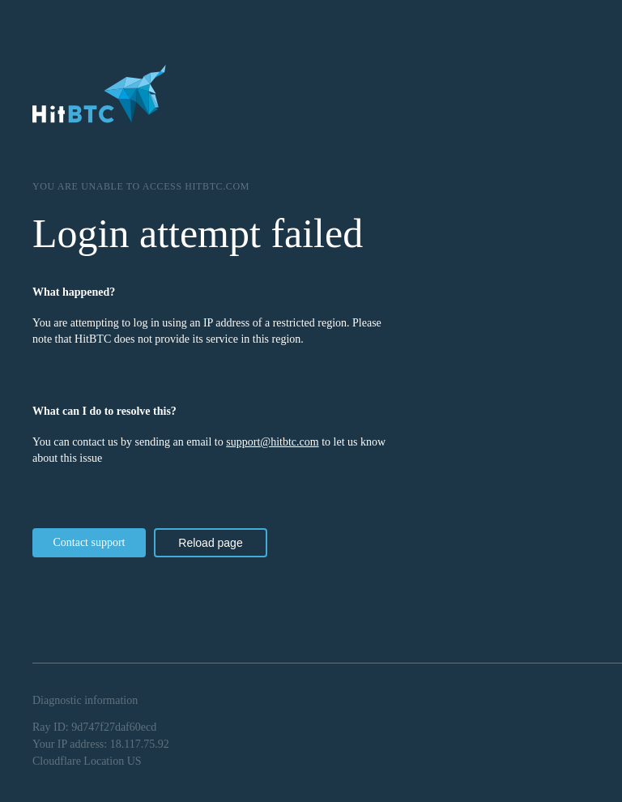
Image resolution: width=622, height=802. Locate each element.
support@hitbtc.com (272, 442)
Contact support (89, 542)
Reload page (210, 542)
